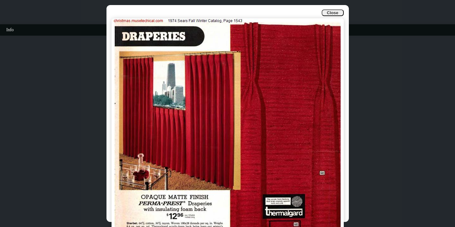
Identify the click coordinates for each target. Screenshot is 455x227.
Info (10, 29)
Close (332, 12)
